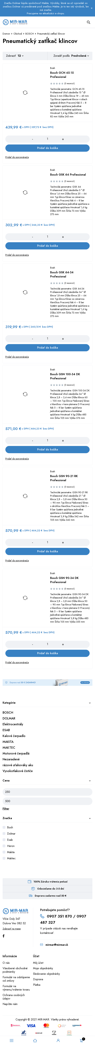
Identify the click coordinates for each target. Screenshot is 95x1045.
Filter (6, 809)
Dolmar (11, 834)
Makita (11, 852)
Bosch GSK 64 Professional (68, 175)
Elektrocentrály (13, 724)
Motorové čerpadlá (16, 753)
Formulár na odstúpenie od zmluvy (16, 979)
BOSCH (29, 33)
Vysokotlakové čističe (18, 771)
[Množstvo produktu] (47, 139)
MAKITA (8, 742)
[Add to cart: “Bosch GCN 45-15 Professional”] (47, 148)
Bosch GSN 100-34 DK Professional (65, 376)
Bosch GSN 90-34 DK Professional (64, 580)
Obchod (17, 33)
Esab (10, 840)
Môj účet (38, 963)
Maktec (11, 858)
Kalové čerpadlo (14, 736)
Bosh (10, 827)
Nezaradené (11, 759)
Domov (6, 33)
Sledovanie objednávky (46, 974)
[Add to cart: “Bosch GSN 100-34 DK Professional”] (47, 449)
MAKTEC (9, 747)
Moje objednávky (43, 968)
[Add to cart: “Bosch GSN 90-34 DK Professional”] (47, 653)
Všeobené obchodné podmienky (15, 970)
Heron (11, 846)
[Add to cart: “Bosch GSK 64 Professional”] (47, 245)
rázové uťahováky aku (18, 765)
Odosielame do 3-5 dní (50, 888)
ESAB (6, 730)
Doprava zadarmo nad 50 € (50, 895)
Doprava (38, 979)
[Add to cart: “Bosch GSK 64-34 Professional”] (47, 347)
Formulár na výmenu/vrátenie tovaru (16, 988)
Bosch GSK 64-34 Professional (62, 274)
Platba (36, 985)
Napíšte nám (10, 1004)
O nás (6, 963)
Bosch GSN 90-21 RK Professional (64, 478)
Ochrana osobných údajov (14, 997)
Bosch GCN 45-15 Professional (62, 75)
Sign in (58, 1040)
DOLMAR (9, 718)
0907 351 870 (59, 916)
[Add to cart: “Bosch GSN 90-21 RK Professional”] (47, 551)
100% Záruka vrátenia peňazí (50, 881)
